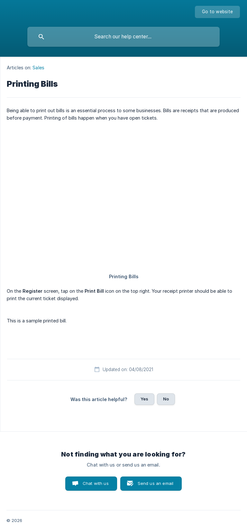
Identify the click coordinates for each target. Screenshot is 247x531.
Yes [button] (144, 398)
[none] (217, 12)
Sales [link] (38, 67)
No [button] (166, 398)
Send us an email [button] (155, 483)
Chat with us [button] (96, 483)
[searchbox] (123, 37)
